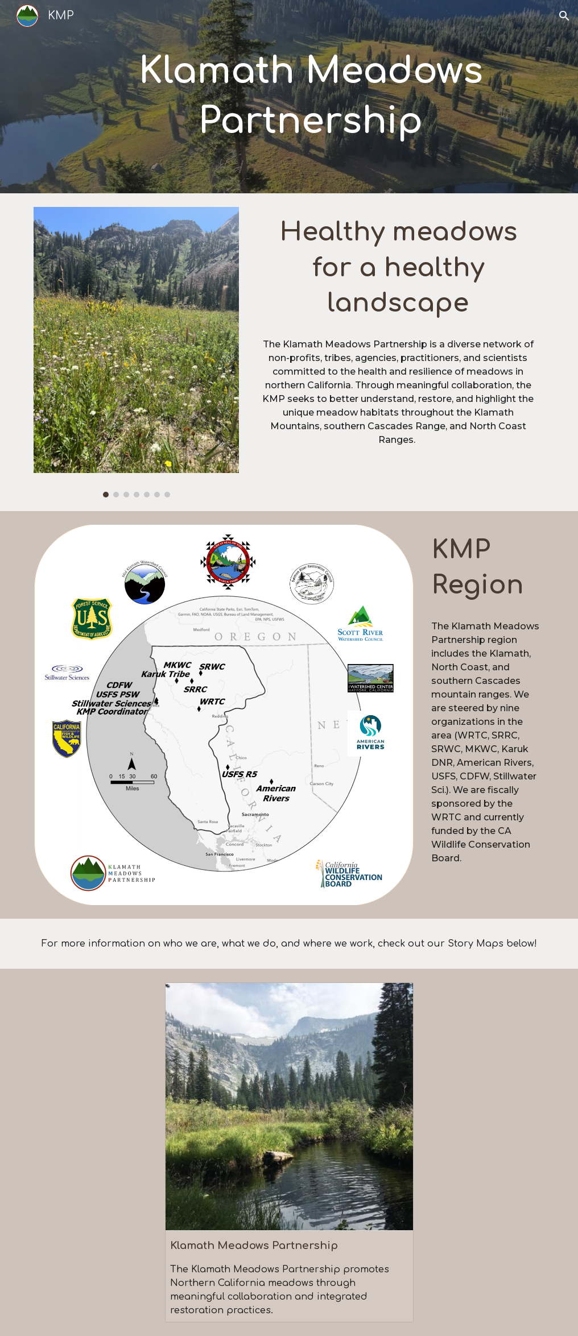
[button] (564, 16)
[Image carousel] (136, 352)
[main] (311, 97)
